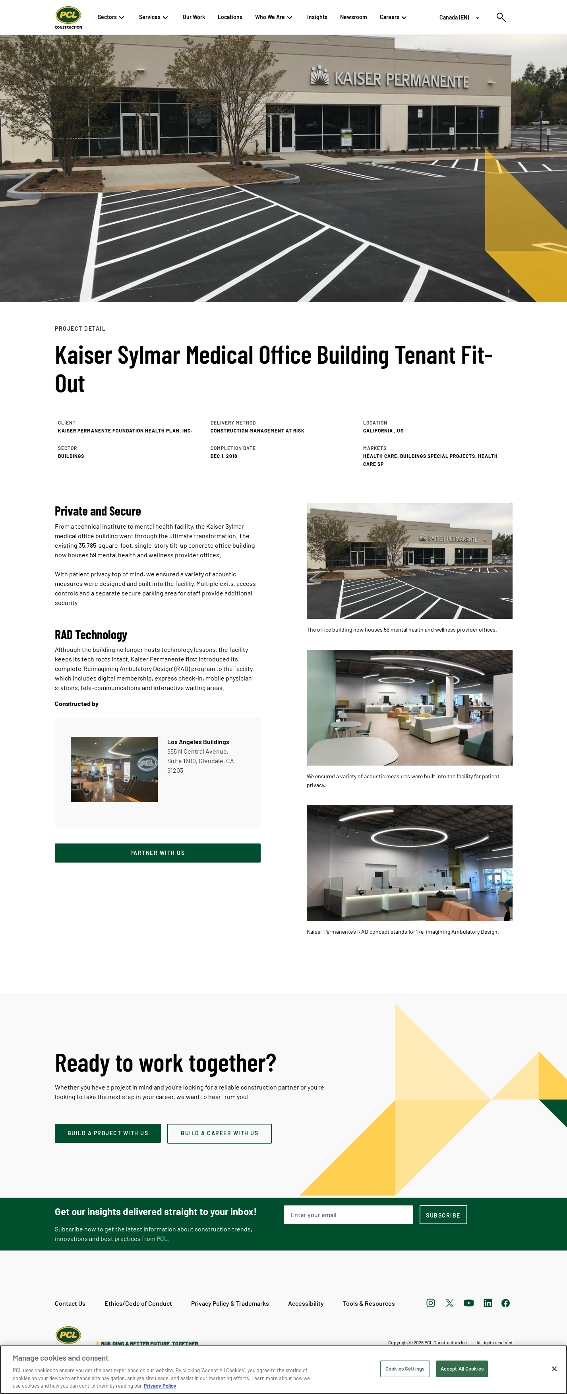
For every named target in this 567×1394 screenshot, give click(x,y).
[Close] (554, 1369)
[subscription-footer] (443, 1214)
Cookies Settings (404, 1368)
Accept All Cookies (462, 1368)
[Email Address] (348, 1214)
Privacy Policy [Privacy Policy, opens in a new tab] (160, 1385)
